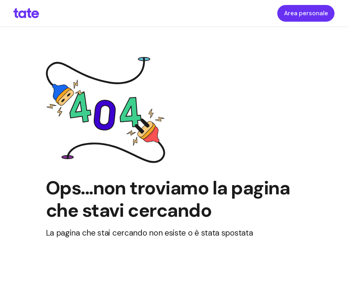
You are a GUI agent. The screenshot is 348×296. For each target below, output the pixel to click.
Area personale (306, 13)
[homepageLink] (26, 13)
